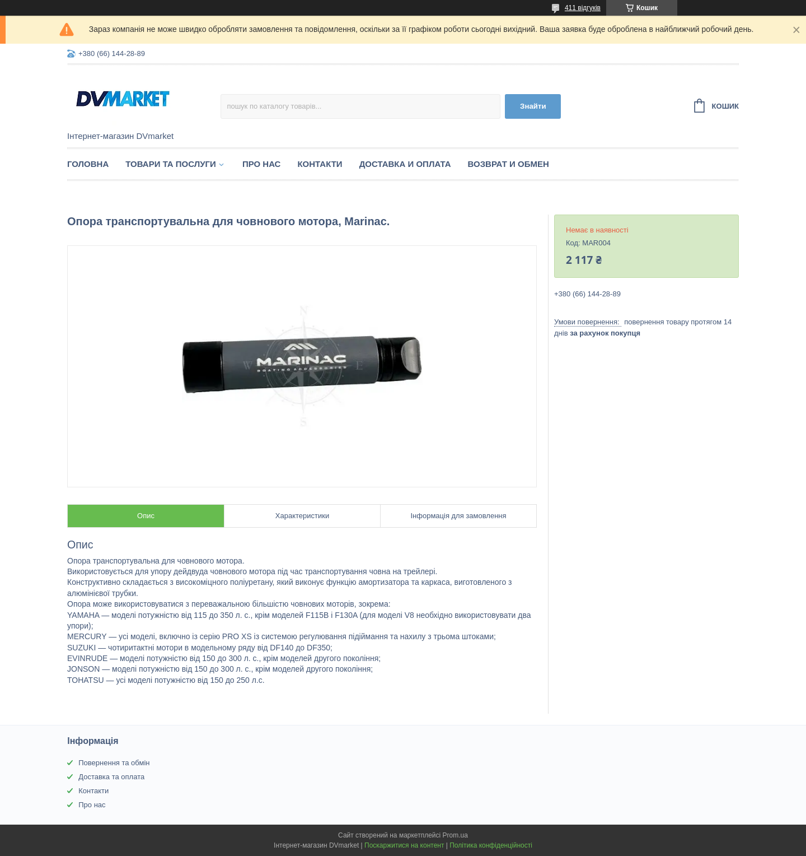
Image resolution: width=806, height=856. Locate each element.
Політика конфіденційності (490, 845)
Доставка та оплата (111, 777)
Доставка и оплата (405, 164)
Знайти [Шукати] (533, 106)
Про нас (261, 164)
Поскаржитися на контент (404, 845)
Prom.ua (455, 835)
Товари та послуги (170, 164)
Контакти (319, 164)
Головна (88, 164)
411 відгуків (583, 8)
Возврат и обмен (508, 164)
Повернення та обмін (113, 763)
